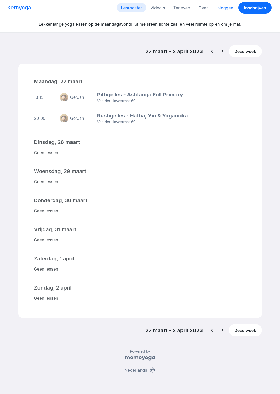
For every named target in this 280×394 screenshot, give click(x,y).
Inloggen (224, 7)
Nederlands (140, 370)
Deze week (245, 51)
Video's (157, 7)
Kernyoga (19, 7)
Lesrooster (131, 7)
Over (203, 7)
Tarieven (181, 7)
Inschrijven (255, 7)
